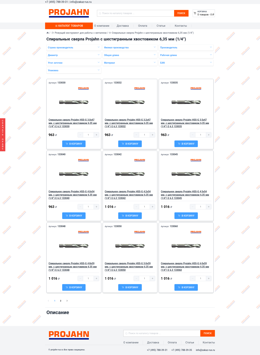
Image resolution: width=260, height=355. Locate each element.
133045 (174, 154)
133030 (61, 82)
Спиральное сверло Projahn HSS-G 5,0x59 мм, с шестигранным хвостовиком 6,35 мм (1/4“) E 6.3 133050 (129, 266)
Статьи (161, 25)
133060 (174, 226)
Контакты (181, 25)
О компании (101, 25)
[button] (80, 134)
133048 (61, 226)
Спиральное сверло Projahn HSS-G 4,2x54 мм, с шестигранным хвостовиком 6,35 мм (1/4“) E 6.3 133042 (129, 194)
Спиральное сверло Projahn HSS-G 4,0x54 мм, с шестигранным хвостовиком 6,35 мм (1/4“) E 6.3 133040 (73, 194)
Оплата (142, 25)
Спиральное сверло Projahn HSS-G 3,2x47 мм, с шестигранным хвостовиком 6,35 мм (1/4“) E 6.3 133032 (129, 123)
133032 (118, 82)
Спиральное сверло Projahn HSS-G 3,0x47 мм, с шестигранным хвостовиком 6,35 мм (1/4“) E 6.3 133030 (73, 123)
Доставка (123, 25)
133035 (174, 82)
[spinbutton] (88, 134)
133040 (61, 154)
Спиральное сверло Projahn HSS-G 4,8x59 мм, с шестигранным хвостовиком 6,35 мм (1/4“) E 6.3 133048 (73, 266)
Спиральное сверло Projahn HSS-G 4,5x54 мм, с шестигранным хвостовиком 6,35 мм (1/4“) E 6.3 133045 (185, 194)
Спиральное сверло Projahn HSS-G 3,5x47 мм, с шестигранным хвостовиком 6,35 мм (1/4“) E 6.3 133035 (185, 123)
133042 (118, 154)
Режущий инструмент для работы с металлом (80, 32)
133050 (118, 226)
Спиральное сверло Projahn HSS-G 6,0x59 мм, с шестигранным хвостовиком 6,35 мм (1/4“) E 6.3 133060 (185, 266)
